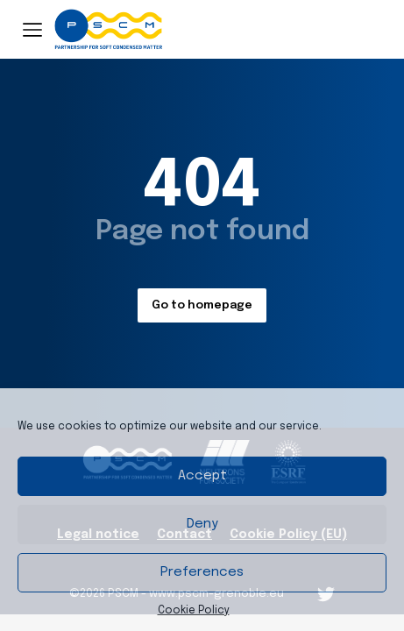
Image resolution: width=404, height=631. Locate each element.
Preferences (202, 572)
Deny (202, 524)
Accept (202, 476)
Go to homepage (202, 305)
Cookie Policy (194, 611)
